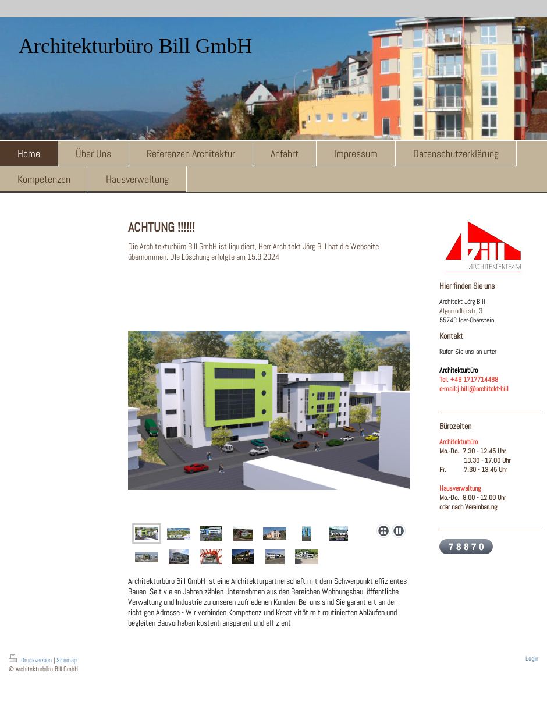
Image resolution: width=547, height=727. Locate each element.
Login (531, 658)
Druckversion (31, 660)
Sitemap (66, 660)
